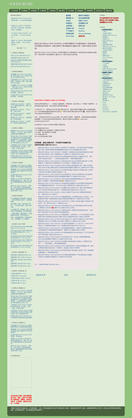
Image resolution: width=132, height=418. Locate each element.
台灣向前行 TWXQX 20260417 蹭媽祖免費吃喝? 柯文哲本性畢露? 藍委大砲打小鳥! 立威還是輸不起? (21, 152)
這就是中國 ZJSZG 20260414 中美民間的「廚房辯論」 (21, 175)
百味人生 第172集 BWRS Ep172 (20, 55)
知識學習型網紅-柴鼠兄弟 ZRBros (49, 264)
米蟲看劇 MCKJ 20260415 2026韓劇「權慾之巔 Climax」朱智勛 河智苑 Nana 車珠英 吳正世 (21, 75)
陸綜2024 (109, 10)
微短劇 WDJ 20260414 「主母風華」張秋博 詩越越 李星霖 (20, 122)
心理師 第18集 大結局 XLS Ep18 (20, 278)
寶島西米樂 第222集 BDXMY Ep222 (21, 64)
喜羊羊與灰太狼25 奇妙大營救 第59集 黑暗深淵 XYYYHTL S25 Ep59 (21, 236)
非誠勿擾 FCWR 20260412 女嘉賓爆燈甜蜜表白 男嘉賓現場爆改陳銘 (21, 166)
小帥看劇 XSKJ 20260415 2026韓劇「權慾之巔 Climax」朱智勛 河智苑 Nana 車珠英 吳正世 (21, 87)
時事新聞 (90, 10)
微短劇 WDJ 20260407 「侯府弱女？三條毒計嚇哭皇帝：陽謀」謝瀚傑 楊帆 (21, 105)
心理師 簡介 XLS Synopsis (19, 276)
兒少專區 (71, 10)
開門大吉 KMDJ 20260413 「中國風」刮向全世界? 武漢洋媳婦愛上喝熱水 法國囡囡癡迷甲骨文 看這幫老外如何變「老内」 (21, 188)
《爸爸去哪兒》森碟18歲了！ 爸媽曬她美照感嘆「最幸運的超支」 (21, 214)
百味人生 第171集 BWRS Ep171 (20, 66)
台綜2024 (99, 10)
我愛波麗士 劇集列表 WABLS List (21, 255)
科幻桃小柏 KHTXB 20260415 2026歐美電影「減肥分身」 (21, 91)
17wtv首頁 (14, 10)
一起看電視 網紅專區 (20, 4)
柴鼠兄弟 (82, 26)
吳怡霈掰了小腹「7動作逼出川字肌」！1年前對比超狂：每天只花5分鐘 (21, 205)
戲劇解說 (80, 10)
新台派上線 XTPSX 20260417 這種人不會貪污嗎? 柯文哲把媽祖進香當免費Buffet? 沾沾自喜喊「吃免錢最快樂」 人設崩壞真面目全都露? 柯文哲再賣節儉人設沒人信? (21, 139)
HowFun (82, 31)
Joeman (81, 28)
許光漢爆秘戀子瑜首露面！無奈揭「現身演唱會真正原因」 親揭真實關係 (21, 200)
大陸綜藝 (52, 10)
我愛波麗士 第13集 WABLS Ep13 (21, 266)
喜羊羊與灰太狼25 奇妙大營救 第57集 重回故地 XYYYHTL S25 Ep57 (21, 246)
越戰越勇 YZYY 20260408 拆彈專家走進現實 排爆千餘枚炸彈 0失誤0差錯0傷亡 (21, 171)
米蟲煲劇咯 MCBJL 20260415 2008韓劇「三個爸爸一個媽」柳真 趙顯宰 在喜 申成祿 (21, 81)
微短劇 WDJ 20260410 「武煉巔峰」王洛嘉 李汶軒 (20, 114)
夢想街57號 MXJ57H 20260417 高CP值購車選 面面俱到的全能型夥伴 (21, 156)
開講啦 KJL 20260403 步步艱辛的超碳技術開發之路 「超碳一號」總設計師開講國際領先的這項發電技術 (21, 181)
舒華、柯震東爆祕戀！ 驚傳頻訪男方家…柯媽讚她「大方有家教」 (21, 218)
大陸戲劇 (34, 10)
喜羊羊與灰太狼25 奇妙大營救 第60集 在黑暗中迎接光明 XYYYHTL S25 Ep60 (21, 232)
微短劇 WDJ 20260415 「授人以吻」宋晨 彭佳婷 (20, 110)
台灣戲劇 (24, 10)
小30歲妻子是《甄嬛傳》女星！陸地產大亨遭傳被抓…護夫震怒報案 (21, 210)
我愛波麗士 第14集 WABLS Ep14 (21, 263)
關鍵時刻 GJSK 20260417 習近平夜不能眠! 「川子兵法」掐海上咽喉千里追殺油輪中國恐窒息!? (21, 132)
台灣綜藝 (43, 10)
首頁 (66, 275)
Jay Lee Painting (85, 33)
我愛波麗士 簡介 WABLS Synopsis (21, 257)
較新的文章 (40, 275)
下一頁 (24, 48)
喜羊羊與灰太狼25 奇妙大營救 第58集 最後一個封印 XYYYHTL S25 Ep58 (21, 241)
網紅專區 (62, 10)
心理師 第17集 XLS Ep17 (18, 280)
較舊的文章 (91, 275)
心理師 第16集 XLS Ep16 (18, 283)
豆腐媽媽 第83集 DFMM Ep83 (20, 58)
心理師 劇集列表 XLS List (18, 273)
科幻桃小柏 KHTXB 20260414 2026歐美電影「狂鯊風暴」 (21, 95)
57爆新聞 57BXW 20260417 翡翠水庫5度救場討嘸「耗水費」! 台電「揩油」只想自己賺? (21, 146)
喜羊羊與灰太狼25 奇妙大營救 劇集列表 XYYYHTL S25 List (21, 227)
